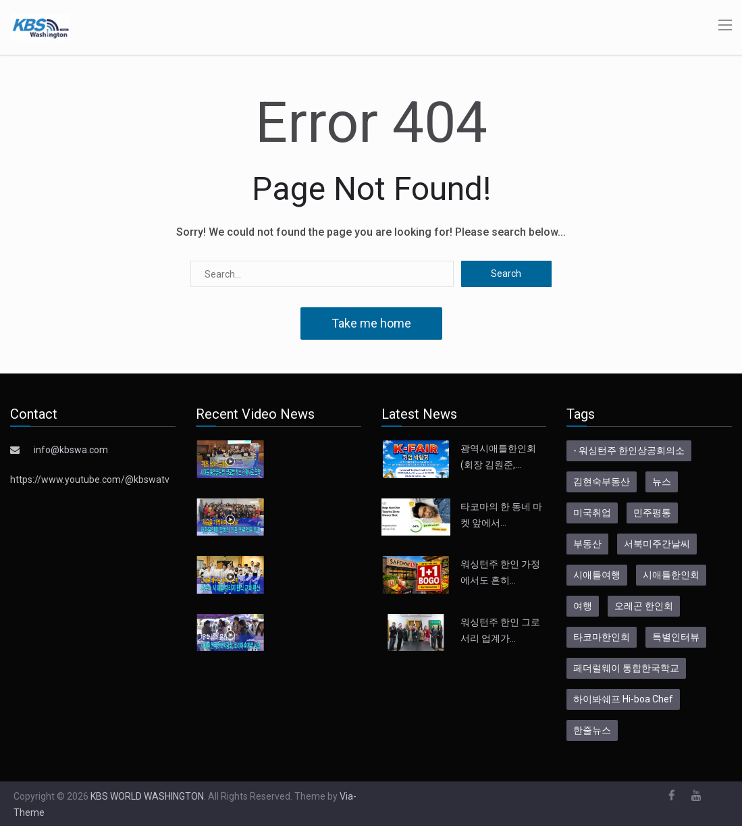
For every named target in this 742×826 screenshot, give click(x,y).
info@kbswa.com (71, 449)
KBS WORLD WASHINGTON (147, 796)
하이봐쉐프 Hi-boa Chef (623, 699)
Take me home (371, 323)
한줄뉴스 (592, 730)
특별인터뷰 (675, 636)
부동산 (587, 543)
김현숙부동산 (601, 481)
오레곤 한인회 (643, 605)
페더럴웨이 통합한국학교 (626, 668)
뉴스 (661, 481)
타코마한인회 (601, 636)
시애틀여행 (596, 574)
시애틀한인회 (671, 574)
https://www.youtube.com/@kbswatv (89, 479)
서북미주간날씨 (657, 543)
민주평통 (652, 512)
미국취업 (592, 512)
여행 (582, 605)
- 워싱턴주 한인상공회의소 (629, 450)
